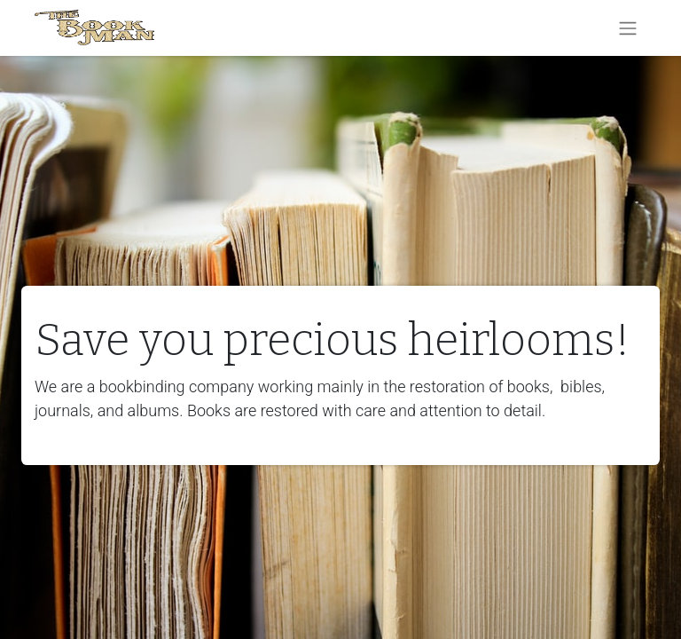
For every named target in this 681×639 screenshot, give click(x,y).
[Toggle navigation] (627, 28)
